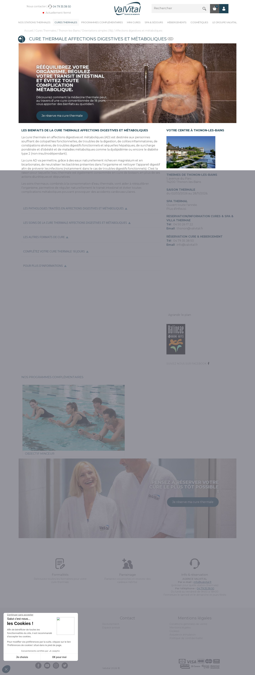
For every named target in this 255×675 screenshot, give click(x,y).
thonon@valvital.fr (190, 228)
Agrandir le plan (179, 315)
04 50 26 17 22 (183, 224)
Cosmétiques (199, 22)
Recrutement (110, 624)
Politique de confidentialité (186, 638)
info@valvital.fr (187, 244)
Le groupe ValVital (224, 22)
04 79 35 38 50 (183, 240)
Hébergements (176, 22)
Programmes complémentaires (102, 22)
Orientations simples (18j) (98, 30)
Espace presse (111, 627)
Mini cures (134, 22)
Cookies (174, 631)
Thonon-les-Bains (69, 30)
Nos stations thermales (34, 22)
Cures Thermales (66, 22)
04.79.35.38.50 (205, 588)
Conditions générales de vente (188, 624)
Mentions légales (180, 627)
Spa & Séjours (154, 22)
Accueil (29, 30)
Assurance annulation (182, 634)
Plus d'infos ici (176, 208)
